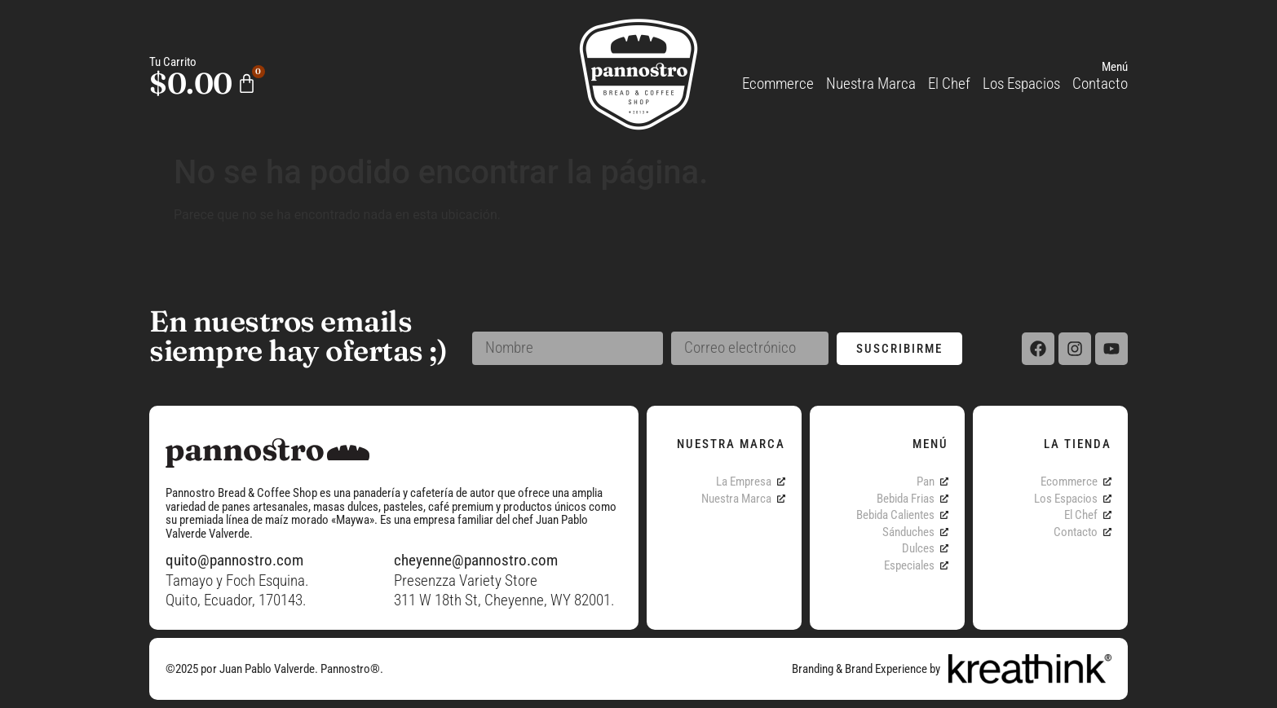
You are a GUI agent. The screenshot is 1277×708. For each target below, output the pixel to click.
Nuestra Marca (871, 83)
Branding (812, 669)
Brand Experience (886, 669)
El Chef (949, 83)
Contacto (1100, 83)
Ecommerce (778, 83)
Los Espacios (1021, 83)
